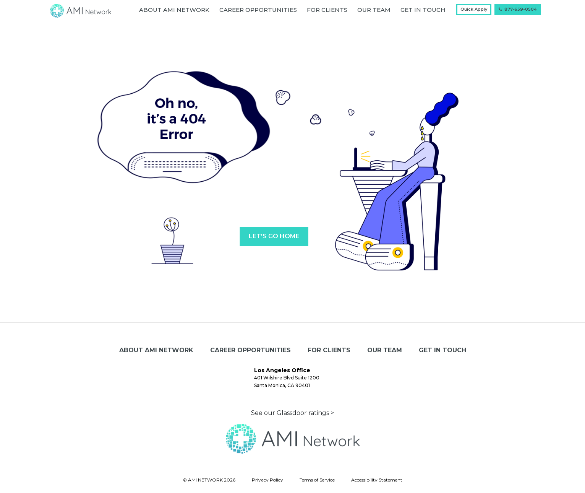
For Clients (327, 9)
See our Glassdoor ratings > (292, 413)
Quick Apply (473, 9)
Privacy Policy (267, 480)
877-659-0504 (518, 9)
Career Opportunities (258, 9)
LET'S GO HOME (274, 236)
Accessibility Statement (376, 480)
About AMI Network (174, 9)
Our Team (374, 9)
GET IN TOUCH (423, 9)
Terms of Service (317, 480)
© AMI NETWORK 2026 (209, 480)
